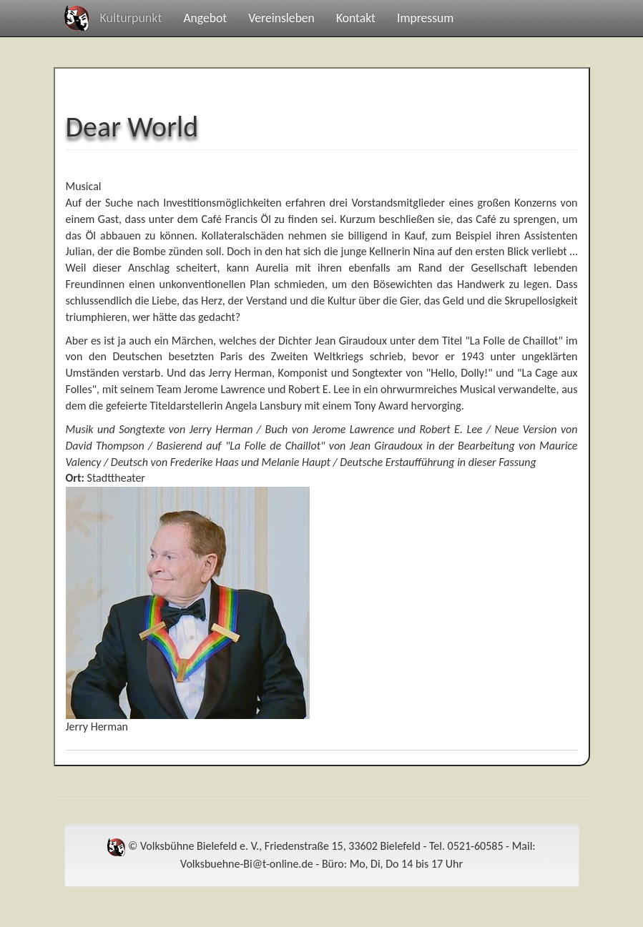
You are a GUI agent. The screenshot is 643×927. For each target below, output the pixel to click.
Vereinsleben (281, 18)
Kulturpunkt (131, 18)
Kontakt (356, 18)
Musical (84, 186)
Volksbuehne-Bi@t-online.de (246, 864)
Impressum (425, 18)
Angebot (205, 18)
